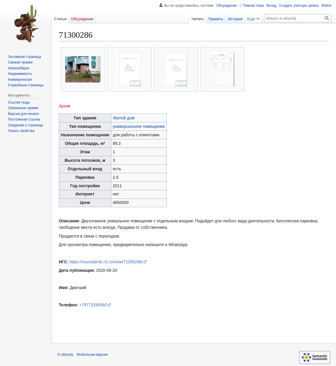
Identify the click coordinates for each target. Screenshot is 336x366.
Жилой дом (123, 118)
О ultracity (65, 355)
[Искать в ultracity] (297, 18)
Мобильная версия (92, 355)
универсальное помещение (139, 126)
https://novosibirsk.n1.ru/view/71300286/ (106, 262)
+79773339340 (93, 305)
